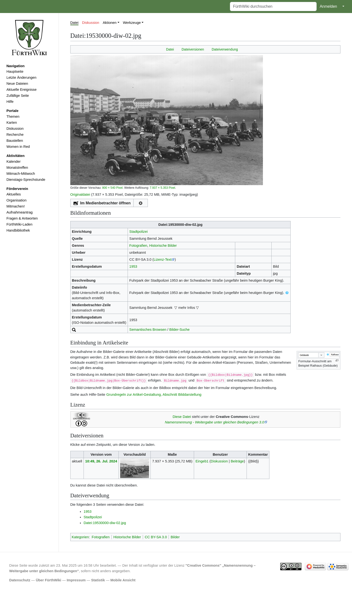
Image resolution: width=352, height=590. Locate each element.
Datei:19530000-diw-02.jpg (105, 523)
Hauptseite (15, 71)
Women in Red (18, 147)
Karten (12, 122)
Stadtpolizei (138, 231)
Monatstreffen (17, 167)
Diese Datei (182, 417)
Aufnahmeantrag (20, 212)
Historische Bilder (163, 245)
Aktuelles (14, 194)
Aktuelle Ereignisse (22, 89)
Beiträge (237, 461)
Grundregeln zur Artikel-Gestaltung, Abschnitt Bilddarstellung (153, 394)
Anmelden (328, 6)
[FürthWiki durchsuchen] (273, 6)
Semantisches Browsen (147, 329)
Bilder (175, 537)
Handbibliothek (18, 230)
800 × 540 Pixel (112, 187)
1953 (133, 266)
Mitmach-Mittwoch (21, 173)
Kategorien (80, 537)
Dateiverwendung (225, 49)
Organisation (16, 200)
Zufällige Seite (18, 95)
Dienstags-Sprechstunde (26, 180)
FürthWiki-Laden (20, 224)
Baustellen (15, 141)
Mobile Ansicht (123, 580)
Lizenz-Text (162, 259)
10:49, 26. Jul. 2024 (101, 461)
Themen (13, 116)
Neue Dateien (17, 83)
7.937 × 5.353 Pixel (162, 187)
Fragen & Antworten (22, 218)
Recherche (15, 134)
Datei (74, 23)
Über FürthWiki (48, 580)
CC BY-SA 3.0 (156, 537)
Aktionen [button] (110, 23)
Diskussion (15, 128)
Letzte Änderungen (21, 77)
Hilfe (10, 102)
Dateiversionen (193, 49)
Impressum (76, 580)
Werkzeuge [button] (132, 23)
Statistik (98, 580)
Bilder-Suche (179, 329)
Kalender (14, 161)
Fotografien (138, 245)
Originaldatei (80, 194)
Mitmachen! (16, 206)
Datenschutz (19, 580)
